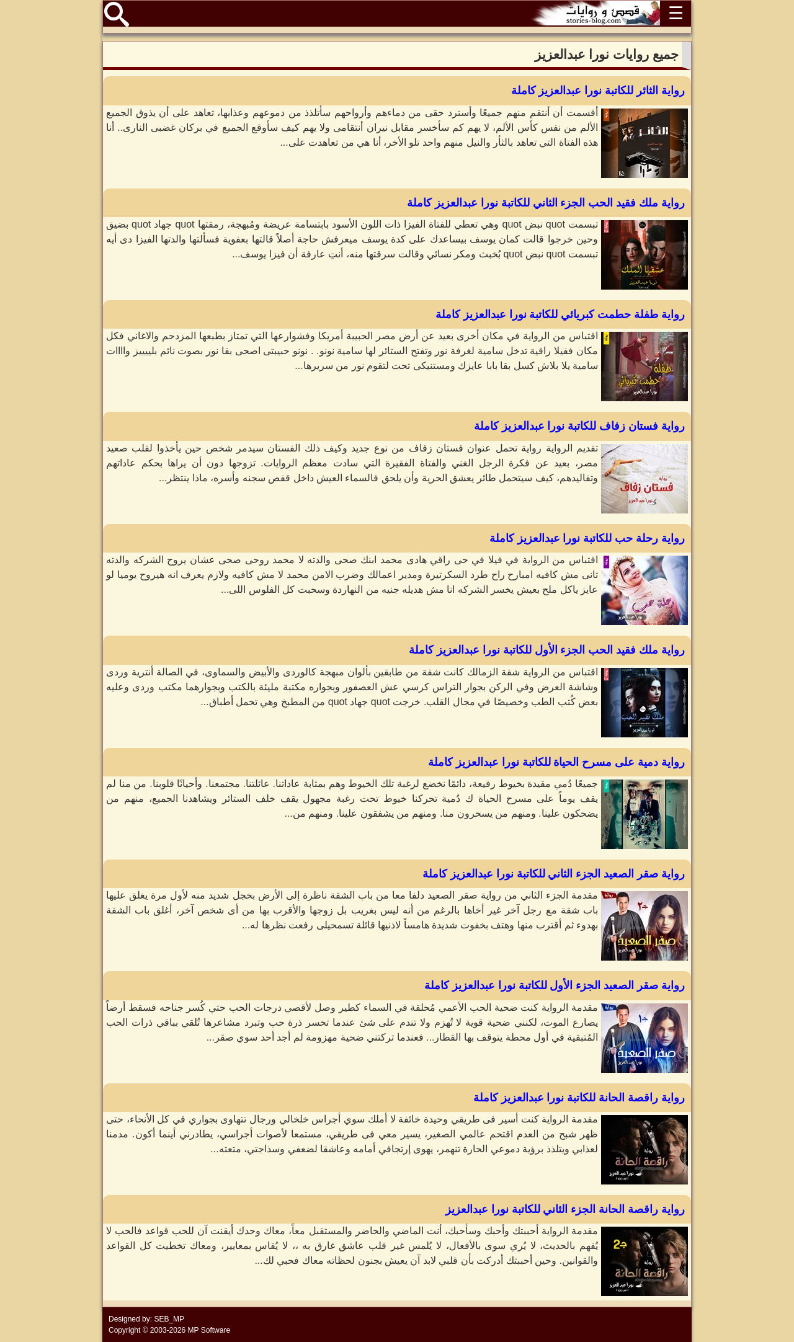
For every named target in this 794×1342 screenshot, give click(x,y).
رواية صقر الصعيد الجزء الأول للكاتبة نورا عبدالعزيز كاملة (554, 985)
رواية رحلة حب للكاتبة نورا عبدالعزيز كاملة (587, 538)
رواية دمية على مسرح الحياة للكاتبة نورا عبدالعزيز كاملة (556, 762)
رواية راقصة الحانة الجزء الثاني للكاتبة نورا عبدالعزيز (565, 1209)
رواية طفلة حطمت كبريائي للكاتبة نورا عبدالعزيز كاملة (560, 314)
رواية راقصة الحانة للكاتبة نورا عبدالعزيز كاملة (579, 1097)
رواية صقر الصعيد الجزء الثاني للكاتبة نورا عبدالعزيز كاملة (553, 874)
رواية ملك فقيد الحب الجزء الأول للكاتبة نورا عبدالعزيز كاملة (547, 650)
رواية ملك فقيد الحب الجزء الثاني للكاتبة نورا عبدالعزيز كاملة (546, 203)
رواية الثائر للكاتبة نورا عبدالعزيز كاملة (598, 90)
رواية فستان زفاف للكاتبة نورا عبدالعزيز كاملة (579, 426)
